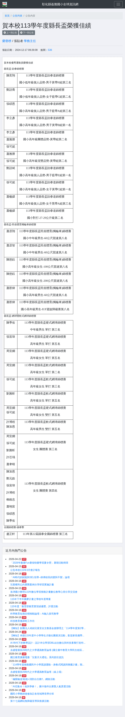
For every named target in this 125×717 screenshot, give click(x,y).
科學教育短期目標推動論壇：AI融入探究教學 (34, 613)
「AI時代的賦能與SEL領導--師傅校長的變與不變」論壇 (40, 577)
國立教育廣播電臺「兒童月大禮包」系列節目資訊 (37, 657)
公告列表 (17, 15)
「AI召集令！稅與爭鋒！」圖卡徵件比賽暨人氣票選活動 (40, 686)
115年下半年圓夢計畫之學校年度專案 (30, 599)
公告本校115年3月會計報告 (25, 570)
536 (50, 50)
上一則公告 (10, 32)
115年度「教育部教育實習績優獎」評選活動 (34, 606)
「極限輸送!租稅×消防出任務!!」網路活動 (32, 679)
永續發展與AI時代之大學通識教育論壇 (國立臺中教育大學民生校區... (47, 650)
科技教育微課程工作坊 (22, 621)
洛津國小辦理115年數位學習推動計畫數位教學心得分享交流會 (43, 592)
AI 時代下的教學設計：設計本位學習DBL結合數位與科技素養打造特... (47, 642)
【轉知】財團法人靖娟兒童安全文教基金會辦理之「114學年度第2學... (48, 628)
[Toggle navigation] (118, 4)
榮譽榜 (6, 41)
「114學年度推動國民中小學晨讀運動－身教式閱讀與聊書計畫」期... (47, 664)
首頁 (7, 15)
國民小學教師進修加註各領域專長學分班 (32, 693)
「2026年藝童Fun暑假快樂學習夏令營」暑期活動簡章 (39, 562)
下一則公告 (27, 32)
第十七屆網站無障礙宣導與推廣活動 (29, 701)
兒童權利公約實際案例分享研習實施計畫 (32, 584)
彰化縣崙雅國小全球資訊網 (60, 4)
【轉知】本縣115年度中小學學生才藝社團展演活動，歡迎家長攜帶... (47, 635)
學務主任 (30, 41)
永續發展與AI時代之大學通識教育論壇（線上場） (36, 672)
